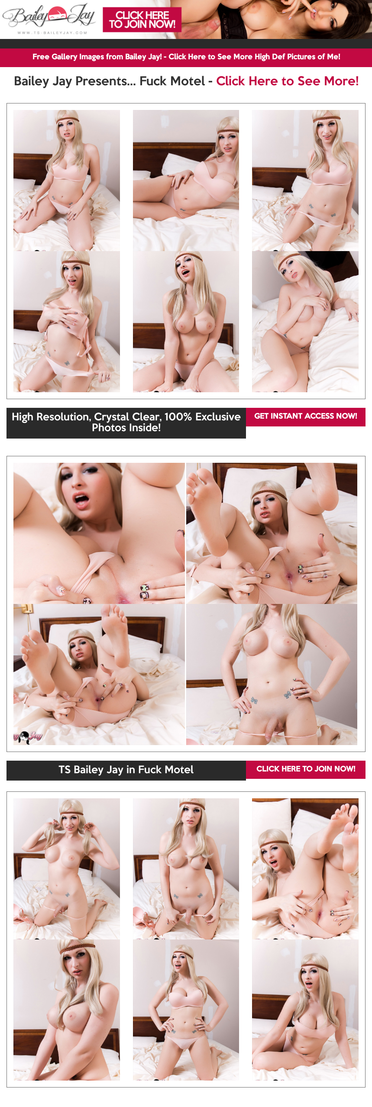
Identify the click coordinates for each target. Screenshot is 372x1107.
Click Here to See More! (287, 81)
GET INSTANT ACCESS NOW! (305, 416)
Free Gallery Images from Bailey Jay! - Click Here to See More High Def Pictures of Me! (186, 57)
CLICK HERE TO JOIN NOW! (305, 769)
